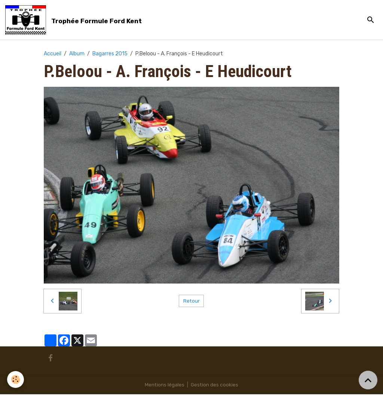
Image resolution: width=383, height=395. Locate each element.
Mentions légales (164, 385)
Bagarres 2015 (110, 54)
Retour (191, 301)
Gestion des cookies (215, 385)
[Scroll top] (368, 380)
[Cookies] (15, 379)
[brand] (75, 20)
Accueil (52, 54)
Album (77, 54)
